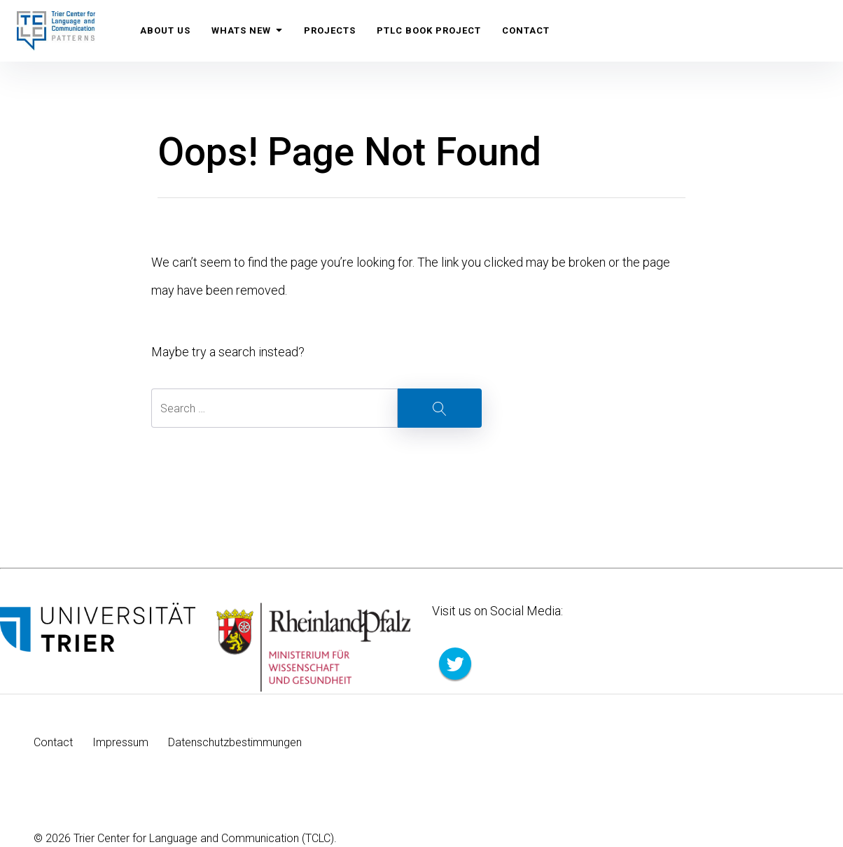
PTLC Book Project (429, 30)
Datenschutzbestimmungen (235, 742)
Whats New (247, 30)
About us (165, 30)
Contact (526, 30)
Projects (330, 30)
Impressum (120, 742)
